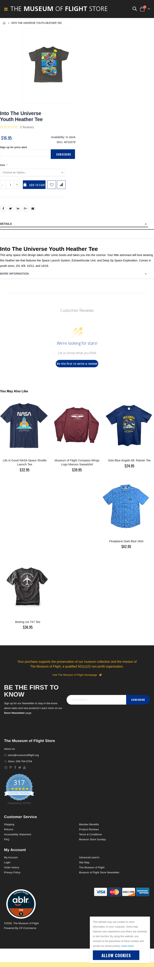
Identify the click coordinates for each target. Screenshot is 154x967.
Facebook (3, 211)
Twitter (10, 211)
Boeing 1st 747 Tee (27, 625)
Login (7, 865)
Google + (25, 211)
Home (4, 23)
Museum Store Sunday (92, 842)
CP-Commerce (27, 931)
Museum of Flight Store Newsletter (99, 875)
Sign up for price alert (14, 149)
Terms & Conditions (90, 837)
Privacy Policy (12, 875)
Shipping (9, 827)
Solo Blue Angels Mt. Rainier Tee (129, 463)
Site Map (84, 865)
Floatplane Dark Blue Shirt (126, 544)
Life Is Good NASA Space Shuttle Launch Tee (25, 465)
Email (33, 211)
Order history (11, 870)
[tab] (77, 227)
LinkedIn (18, 211)
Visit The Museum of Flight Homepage (77, 677)
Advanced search (89, 860)
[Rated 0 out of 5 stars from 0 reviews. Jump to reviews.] (17, 127)
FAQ (6, 842)
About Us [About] (9, 751)
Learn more (127, 946)
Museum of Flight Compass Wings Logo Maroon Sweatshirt (77, 465)
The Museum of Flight (91, 870)
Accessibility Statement (17, 837)
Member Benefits (89, 827)
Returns (8, 832)
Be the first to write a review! (77, 367)
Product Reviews (89, 832)
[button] (21, 906)
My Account (11, 860)
